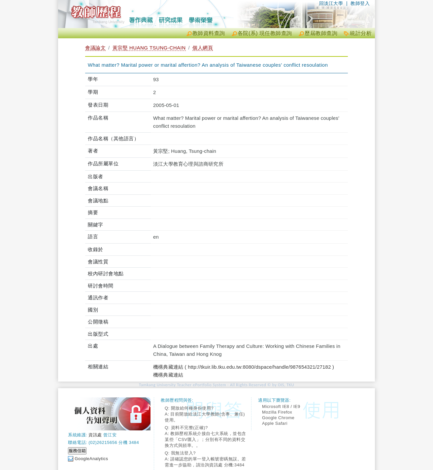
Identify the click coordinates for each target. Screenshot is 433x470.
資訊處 (95, 434)
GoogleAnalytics (91, 458)
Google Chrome (278, 417)
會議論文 (95, 47)
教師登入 (360, 3)
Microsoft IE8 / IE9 (281, 406)
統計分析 (361, 33)
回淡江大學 (331, 3)
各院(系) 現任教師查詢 (265, 33)
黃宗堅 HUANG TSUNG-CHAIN (149, 47)
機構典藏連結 (168, 375)
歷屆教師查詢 (321, 33)
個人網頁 (202, 47)
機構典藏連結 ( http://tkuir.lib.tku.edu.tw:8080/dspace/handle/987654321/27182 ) (243, 367)
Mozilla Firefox (277, 412)
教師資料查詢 (208, 33)
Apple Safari (274, 423)
